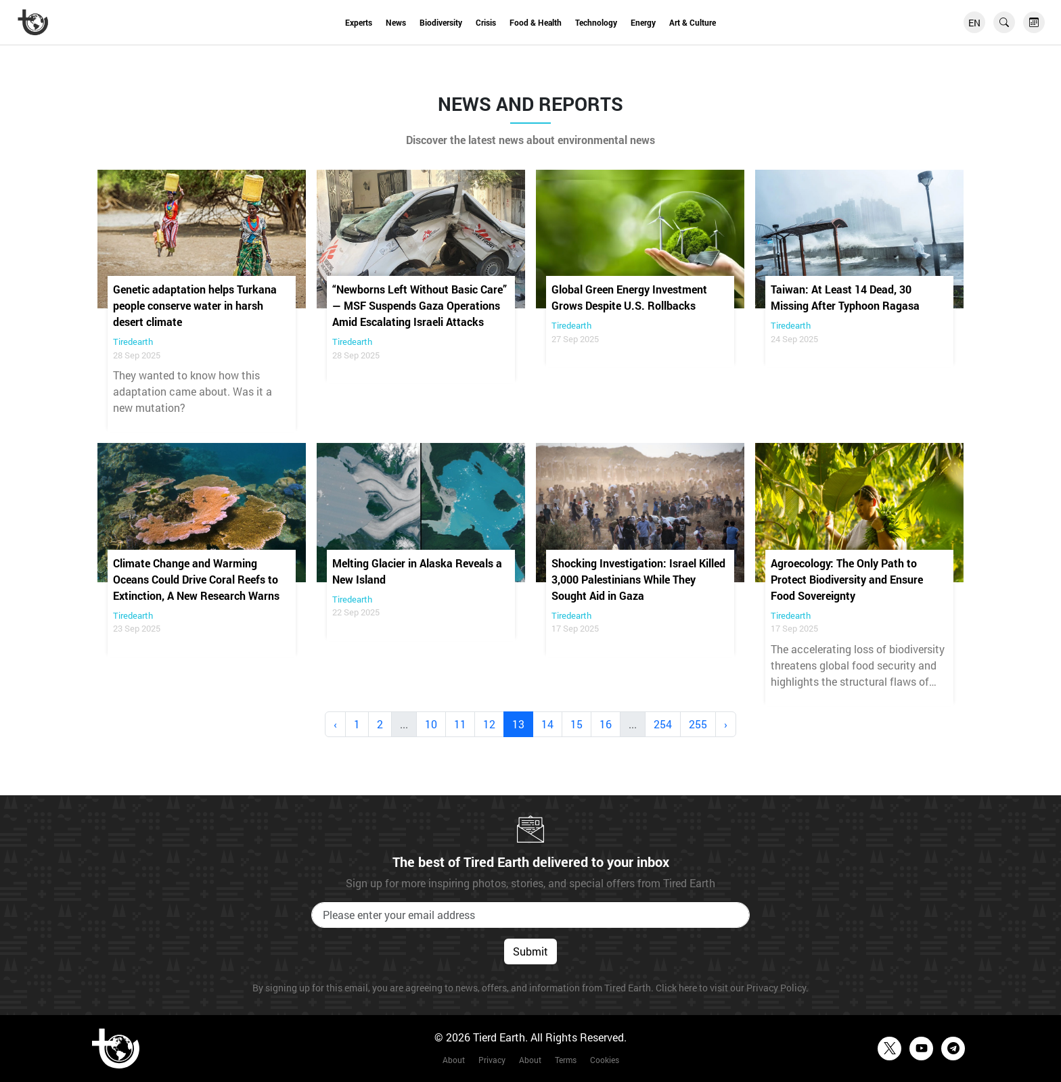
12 (489, 724)
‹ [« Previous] (335, 724)
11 (460, 724)
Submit (530, 951)
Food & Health (536, 22)
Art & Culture (692, 22)
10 (431, 724)
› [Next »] (725, 724)
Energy (643, 22)
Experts (358, 22)
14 (547, 724)
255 (698, 724)
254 (663, 724)
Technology (596, 22)
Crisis (486, 22)
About (454, 1059)
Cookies (604, 1059)
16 (606, 724)
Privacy (491, 1059)
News (396, 22)
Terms (566, 1059)
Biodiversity (441, 22)
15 (576, 724)
